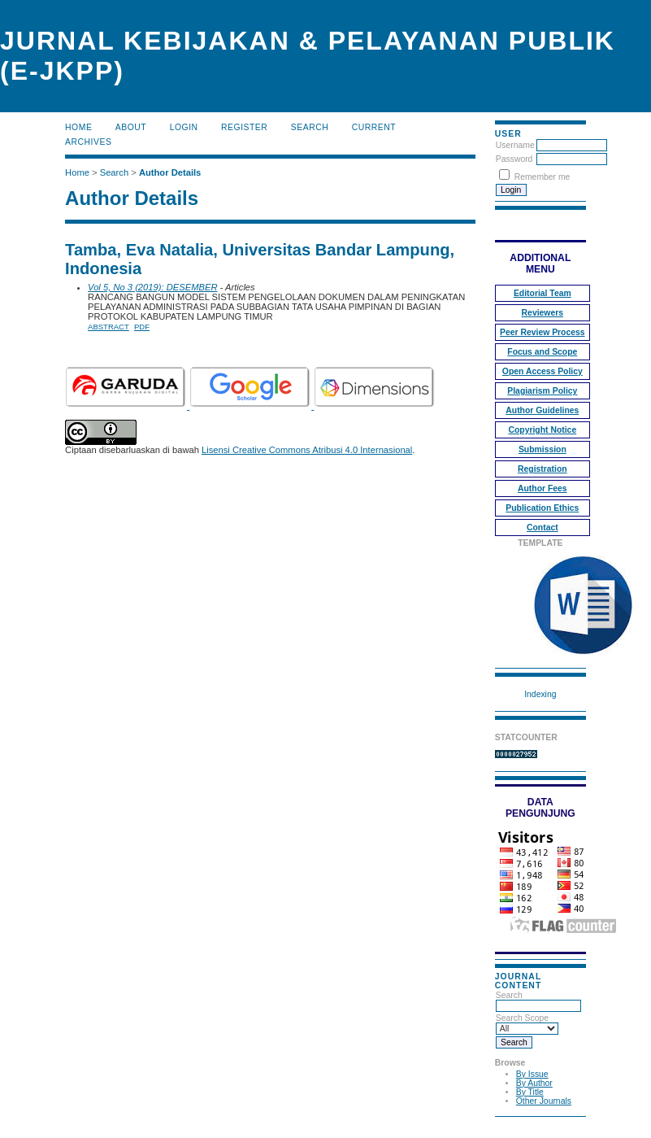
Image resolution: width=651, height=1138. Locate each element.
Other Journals (543, 1101)
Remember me (542, 176)
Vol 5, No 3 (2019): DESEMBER (152, 287)
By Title (530, 1092)
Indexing (540, 694)
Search (309, 127)
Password (514, 159)
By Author (534, 1083)
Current (374, 127)
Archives (88, 141)
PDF (142, 326)
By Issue (532, 1074)
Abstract (108, 326)
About (130, 127)
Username (515, 145)
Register (244, 127)
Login (184, 127)
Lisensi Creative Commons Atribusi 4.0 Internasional (307, 450)
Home (78, 127)
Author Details (170, 172)
